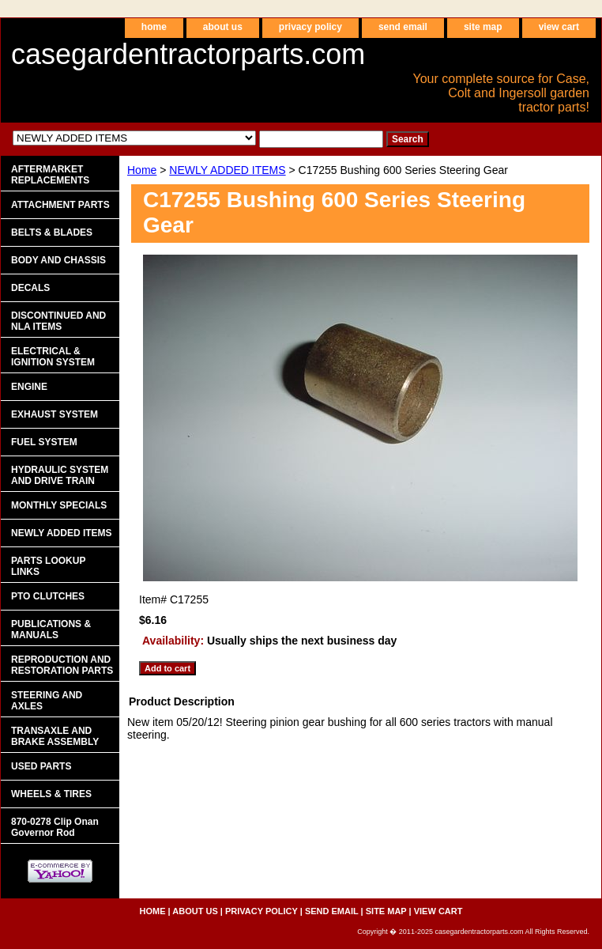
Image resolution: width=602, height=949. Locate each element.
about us (223, 26)
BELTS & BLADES (51, 232)
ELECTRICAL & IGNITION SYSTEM (53, 357)
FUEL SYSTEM (44, 442)
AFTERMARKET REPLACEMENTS (50, 175)
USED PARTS (41, 766)
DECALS (30, 287)
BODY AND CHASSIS (58, 260)
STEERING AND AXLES (46, 701)
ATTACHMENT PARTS (60, 204)
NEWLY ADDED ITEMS (227, 170)
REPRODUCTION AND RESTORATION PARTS (62, 665)
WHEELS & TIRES (51, 794)
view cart (559, 26)
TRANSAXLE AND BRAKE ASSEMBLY (55, 736)
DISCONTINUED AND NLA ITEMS (58, 321)
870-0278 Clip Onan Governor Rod (55, 827)
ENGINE (29, 386)
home (154, 26)
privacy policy (310, 26)
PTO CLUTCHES (48, 596)
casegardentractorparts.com (188, 54)
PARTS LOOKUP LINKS (48, 566)
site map (483, 26)
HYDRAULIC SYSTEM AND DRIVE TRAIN (59, 475)
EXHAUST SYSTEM (54, 414)
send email (402, 26)
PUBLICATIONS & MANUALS (51, 629)
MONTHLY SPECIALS (59, 505)
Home (141, 170)
